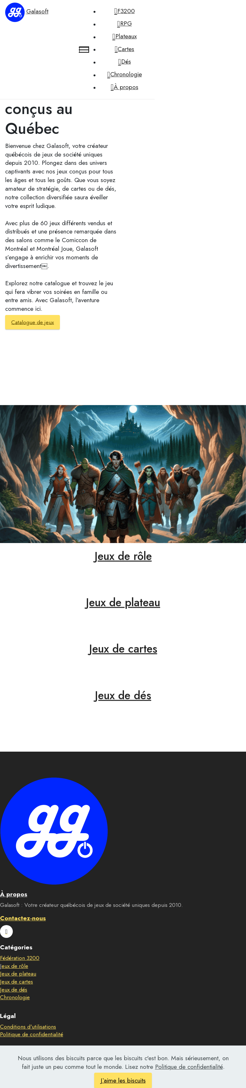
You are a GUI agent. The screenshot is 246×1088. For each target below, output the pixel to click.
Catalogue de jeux (32, 322)
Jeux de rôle (123, 565)
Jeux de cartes (123, 658)
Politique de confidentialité (31, 1044)
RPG (124, 23)
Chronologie (124, 74)
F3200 (124, 11)
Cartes (124, 49)
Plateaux (124, 36)
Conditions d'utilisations (28, 1036)
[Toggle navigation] (84, 49)
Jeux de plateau (123, 612)
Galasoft (37, 11)
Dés (124, 61)
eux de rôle (15, 975)
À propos (124, 87)
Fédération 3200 (19, 967)
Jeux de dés (123, 704)
